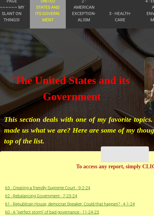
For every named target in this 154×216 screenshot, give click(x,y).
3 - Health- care (120, 16)
